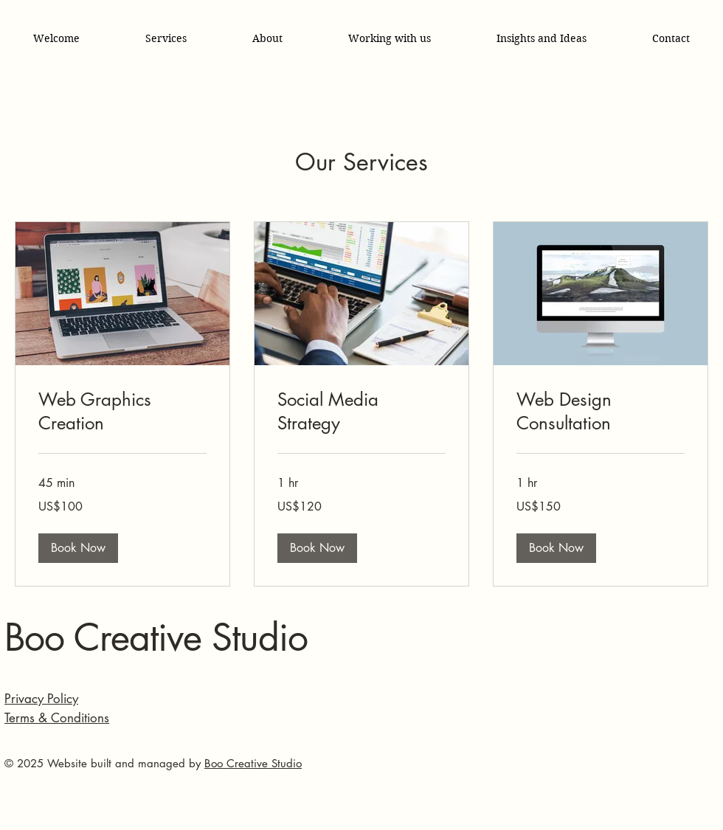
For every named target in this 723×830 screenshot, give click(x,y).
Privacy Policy (41, 699)
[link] (122, 411)
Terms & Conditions (56, 718)
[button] (78, 548)
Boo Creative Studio (156, 637)
